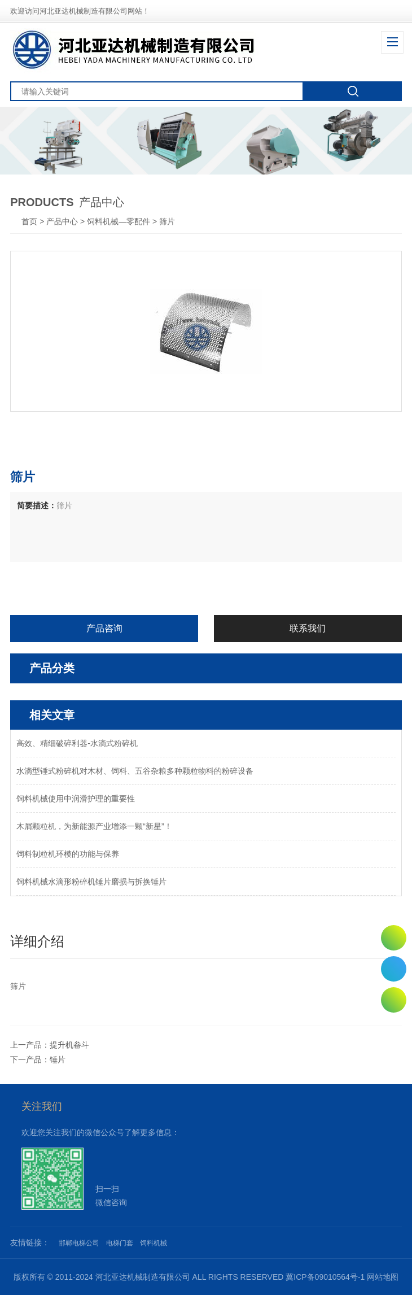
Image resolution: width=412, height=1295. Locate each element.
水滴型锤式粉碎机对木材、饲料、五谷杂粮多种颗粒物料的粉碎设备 (134, 770)
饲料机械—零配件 (118, 221)
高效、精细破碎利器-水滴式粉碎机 (77, 743)
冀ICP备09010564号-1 (325, 1276)
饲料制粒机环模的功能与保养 (67, 853)
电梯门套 (119, 1243)
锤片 (57, 1059)
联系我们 (308, 628)
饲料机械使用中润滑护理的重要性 (75, 798)
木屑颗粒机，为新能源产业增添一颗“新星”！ (94, 826)
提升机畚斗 (69, 1044)
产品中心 (62, 221)
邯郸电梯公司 (79, 1243)
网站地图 (382, 1276)
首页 (30, 221)
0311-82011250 (393, 969)
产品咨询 (104, 628)
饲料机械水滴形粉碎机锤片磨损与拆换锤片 (91, 881)
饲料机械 (153, 1243)
